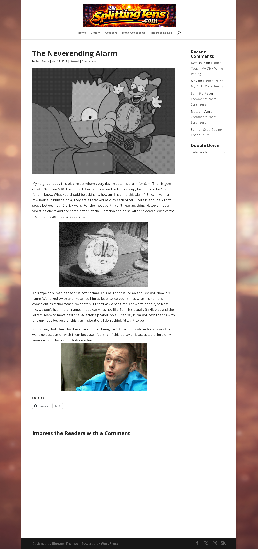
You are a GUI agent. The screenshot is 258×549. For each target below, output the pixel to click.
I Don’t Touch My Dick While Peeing (207, 68)
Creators (111, 32)
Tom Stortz (42, 61)
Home (82, 32)
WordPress (109, 543)
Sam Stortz (199, 93)
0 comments (89, 61)
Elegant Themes (65, 543)
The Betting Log (161, 32)
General (74, 61)
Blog (94, 32)
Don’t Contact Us (133, 32)
